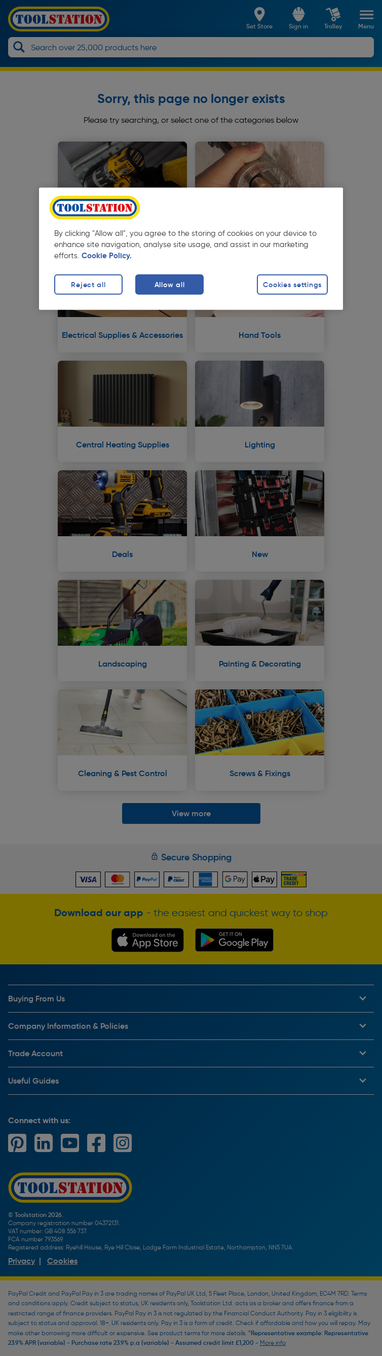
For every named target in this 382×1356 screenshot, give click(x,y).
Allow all (169, 284)
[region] (191, 249)
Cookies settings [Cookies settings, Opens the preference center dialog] (292, 284)
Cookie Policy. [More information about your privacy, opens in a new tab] (107, 255)
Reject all (88, 284)
